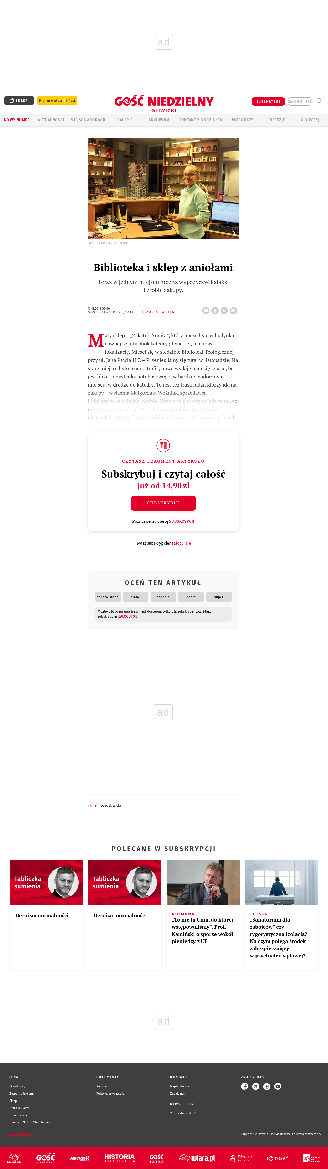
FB (216, 309)
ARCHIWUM (159, 120)
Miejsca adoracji (88, 120)
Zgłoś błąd (21, 1134)
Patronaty (242, 120)
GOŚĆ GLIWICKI (110, 805)
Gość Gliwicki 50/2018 (111, 312)
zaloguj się (300, 101)
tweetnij (225, 309)
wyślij (234, 309)
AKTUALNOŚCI (51, 120)
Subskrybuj (163, 503)
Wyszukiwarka (319, 101)
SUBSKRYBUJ (268, 101)
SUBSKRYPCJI (181, 521)
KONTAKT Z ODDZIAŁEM (201, 120)
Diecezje (276, 120)
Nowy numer (17, 120)
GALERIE (125, 120)
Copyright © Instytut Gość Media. (262, 1134)
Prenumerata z (57, 101)
